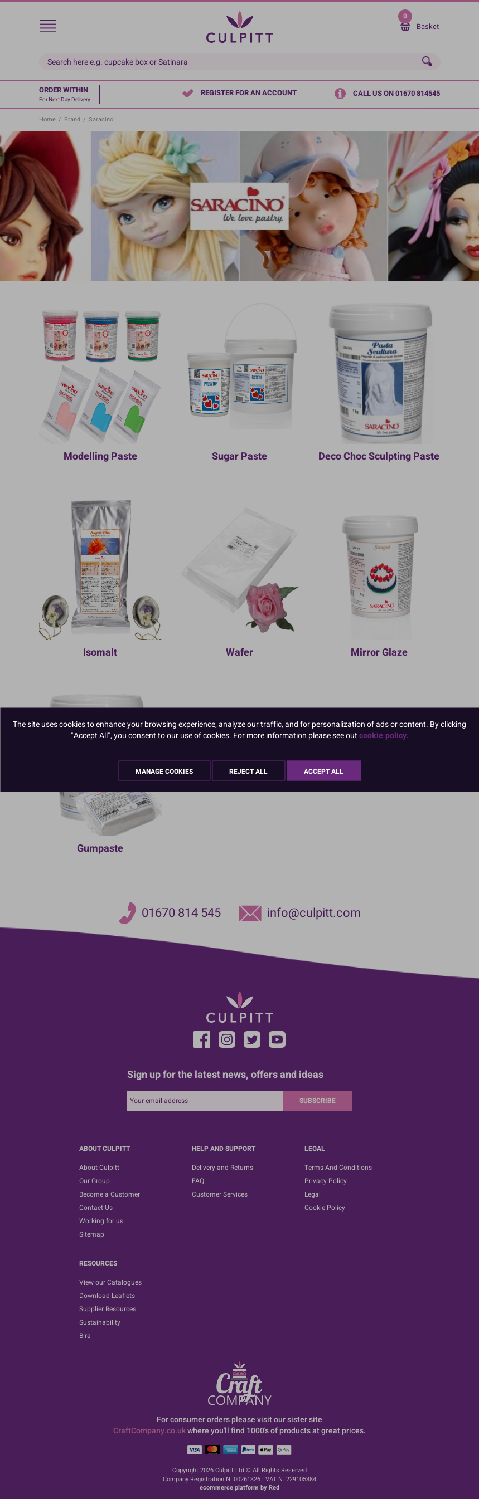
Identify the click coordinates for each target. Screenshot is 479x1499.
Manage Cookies (164, 771)
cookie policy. (384, 735)
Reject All (248, 771)
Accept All (323, 771)
